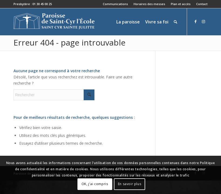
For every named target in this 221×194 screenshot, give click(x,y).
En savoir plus (129, 184)
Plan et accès (181, 4)
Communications (115, 4)
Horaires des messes (149, 4)
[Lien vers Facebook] (195, 22)
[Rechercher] (175, 21)
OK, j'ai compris (94, 184)
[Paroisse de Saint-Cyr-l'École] (53, 21)
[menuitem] (115, 4)
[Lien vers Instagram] (203, 22)
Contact (202, 4)
